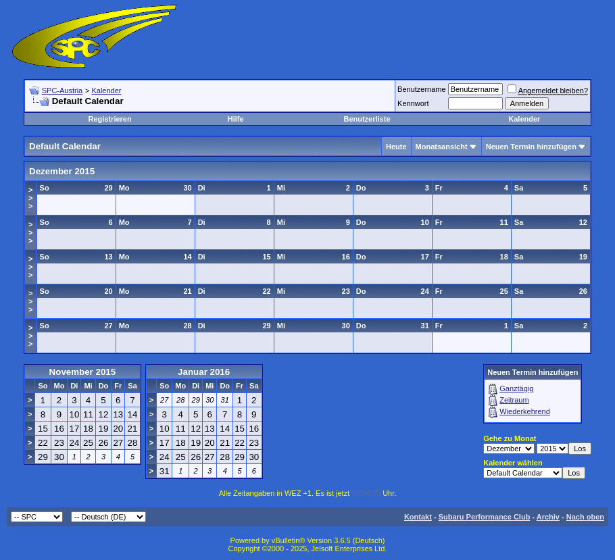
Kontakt (418, 517)
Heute (396, 147)
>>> (30, 198)
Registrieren (109, 119)
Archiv (548, 517)
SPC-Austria (62, 90)
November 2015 (82, 372)
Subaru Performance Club (485, 517)
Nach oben (585, 517)
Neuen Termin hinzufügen (531, 147)
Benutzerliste (366, 119)
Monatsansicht (442, 147)
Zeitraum (513, 400)
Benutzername (421, 89)
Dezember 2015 (62, 171)
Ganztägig (516, 388)
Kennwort (412, 103)
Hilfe (236, 119)
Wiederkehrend (524, 411)
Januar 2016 (204, 372)
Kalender (106, 90)
